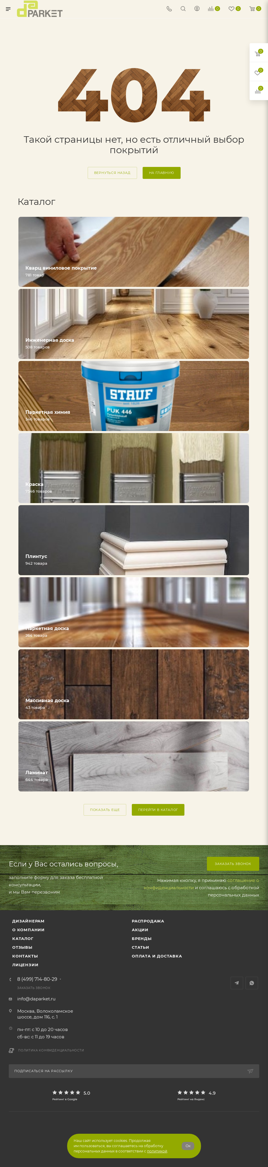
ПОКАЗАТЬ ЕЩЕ (105, 810)
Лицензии (25, 964)
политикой (157, 1151)
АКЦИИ (140, 929)
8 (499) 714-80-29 (37, 979)
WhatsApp (251, 983)
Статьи (140, 947)
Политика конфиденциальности (51, 1050)
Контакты (25, 956)
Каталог (23, 938)
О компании (28, 929)
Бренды (142, 938)
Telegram (237, 983)
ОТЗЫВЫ (22, 947)
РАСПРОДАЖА (148, 921)
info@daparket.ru (36, 999)
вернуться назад (112, 173)
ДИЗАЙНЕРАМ (28, 921)
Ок (188, 1146)
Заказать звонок (233, 864)
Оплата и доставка (157, 956)
